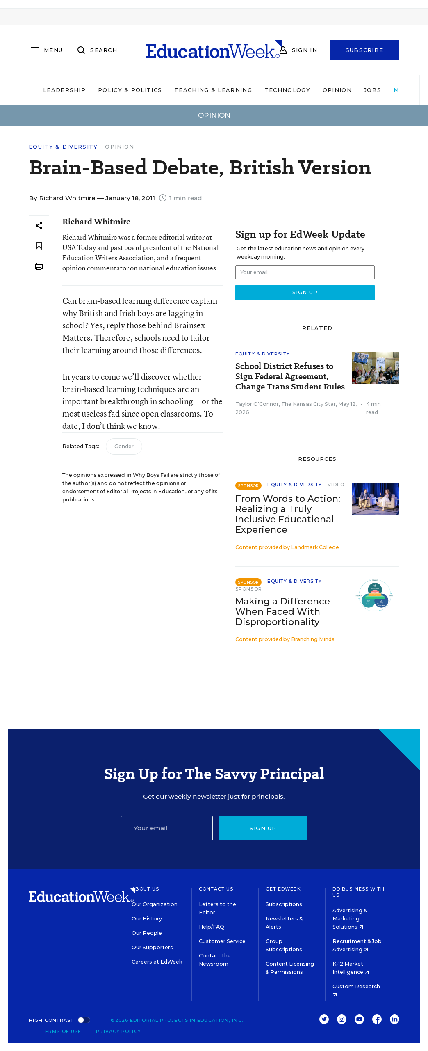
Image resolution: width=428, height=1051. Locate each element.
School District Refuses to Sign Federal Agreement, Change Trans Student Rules (290, 376)
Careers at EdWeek (157, 962)
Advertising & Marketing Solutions (349, 918)
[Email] (167, 828)
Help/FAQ (211, 927)
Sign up (263, 828)
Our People (147, 933)
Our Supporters (152, 947)
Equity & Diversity (63, 147)
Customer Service (222, 941)
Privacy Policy (118, 1031)
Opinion (337, 90)
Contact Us (216, 889)
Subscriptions (284, 904)
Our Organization (155, 904)
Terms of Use (61, 1031)
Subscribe (365, 50)
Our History (147, 919)
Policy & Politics (130, 90)
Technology (287, 90)
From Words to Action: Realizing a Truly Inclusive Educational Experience (287, 514)
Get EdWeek (283, 889)
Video (336, 485)
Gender (124, 446)
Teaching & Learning (213, 90)
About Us (145, 889)
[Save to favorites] (39, 246)
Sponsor (248, 589)
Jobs (372, 90)
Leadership (64, 90)
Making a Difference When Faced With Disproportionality (282, 611)
